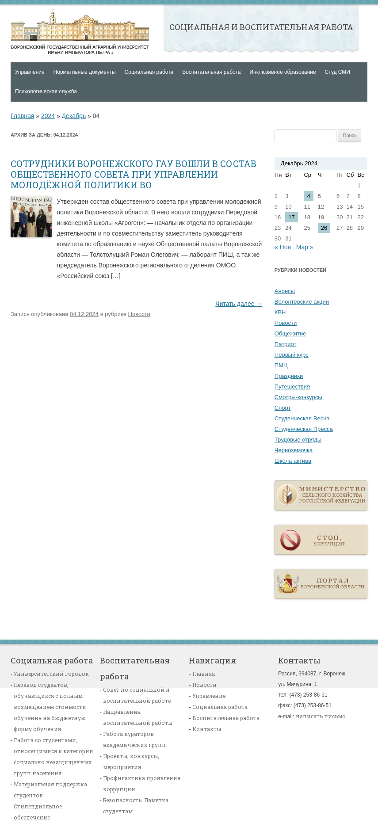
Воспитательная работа (211, 72)
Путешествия (292, 386)
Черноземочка (294, 450)
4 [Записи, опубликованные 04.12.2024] (308, 196)
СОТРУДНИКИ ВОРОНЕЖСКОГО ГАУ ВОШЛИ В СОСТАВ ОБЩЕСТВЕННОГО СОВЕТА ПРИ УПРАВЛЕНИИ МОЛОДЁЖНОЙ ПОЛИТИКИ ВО (133, 174)
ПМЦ (281, 365)
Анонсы (285, 291)
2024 (48, 115)
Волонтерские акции (302, 301)
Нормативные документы (84, 72)
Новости (139, 314)
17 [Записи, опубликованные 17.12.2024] (291, 217)
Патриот (286, 344)
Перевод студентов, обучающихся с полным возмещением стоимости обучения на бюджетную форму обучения (50, 706)
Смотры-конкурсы (298, 397)
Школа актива (293, 460)
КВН (280, 312)
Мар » (304, 247)
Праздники (289, 376)
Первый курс (292, 354)
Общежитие (290, 333)
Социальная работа (149, 72)
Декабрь (74, 115)
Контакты (206, 728)
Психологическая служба (46, 91)
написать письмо (321, 716)
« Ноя (283, 247)
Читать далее (238, 303)
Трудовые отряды (298, 439)
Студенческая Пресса (304, 429)
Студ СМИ (337, 72)
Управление (30, 72)
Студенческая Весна (302, 418)
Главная (80, 31)
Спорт (283, 407)
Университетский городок (51, 673)
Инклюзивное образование (282, 72)
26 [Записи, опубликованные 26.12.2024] (324, 228)
